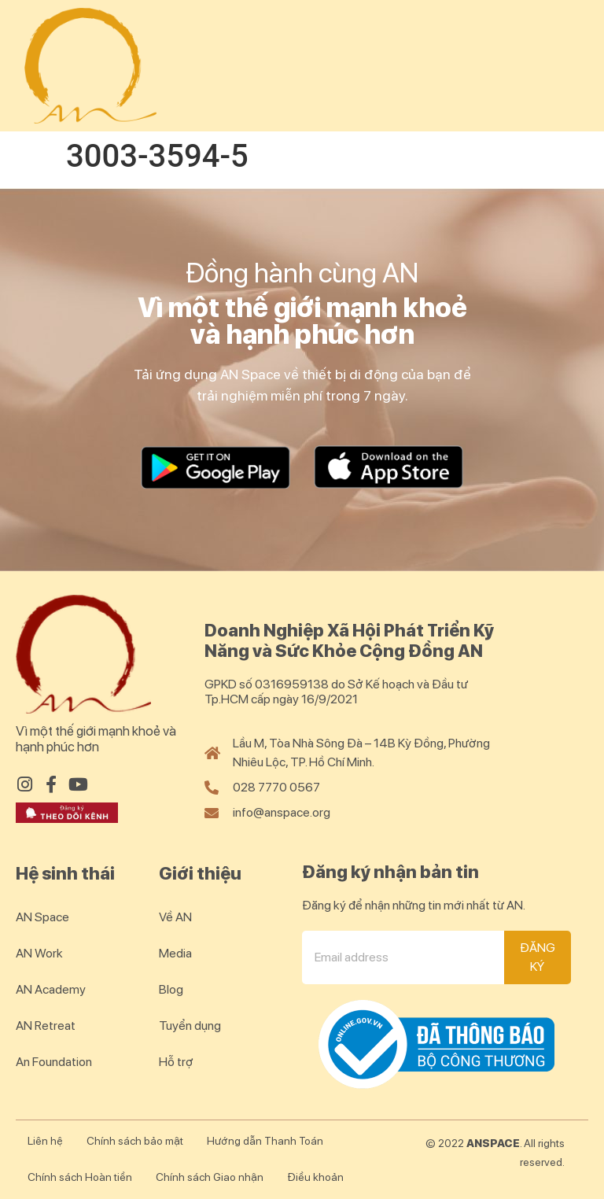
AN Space (42, 916)
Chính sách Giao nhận (209, 1177)
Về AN (175, 916)
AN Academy (51, 989)
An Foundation (54, 1061)
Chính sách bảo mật (135, 1140)
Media (175, 953)
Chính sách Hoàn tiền (80, 1177)
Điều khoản (315, 1177)
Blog (171, 989)
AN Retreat (46, 1025)
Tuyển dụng (190, 1025)
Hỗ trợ (176, 1061)
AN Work (39, 953)
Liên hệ (45, 1140)
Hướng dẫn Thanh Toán (265, 1140)
